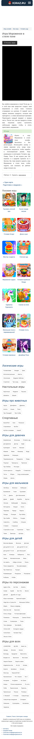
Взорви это (6, 657)
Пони (18, 409)
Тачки (21, 621)
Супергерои (13, 621)
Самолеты (6, 522)
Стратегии (6, 382)
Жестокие (25, 657)
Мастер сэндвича (9, 249)
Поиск (14, 716)
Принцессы (15, 463)
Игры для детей (12, 538)
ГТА (4, 495)
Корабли (19, 499)
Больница (17, 440)
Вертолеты (23, 654)
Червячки (6, 707)
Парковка (6, 510)
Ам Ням (15, 587)
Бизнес (21, 650)
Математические (15, 558)
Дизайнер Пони (24, 347)
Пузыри (17, 570)
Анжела (23, 587)
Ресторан (16, 466)
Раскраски (18, 573)
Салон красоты (7, 470)
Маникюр (20, 451)
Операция (15, 455)
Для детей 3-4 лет (8, 547)
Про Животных (7, 570)
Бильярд (6, 654)
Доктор (16, 444)
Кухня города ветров (24, 202)
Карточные (6, 391)
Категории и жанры (22, 716)
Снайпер (15, 522)
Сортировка (15, 703)
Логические (6, 378)
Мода (27, 451)
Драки (5, 499)
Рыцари (22, 518)
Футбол (16, 426)
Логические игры (12, 365)
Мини (24, 558)
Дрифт (12, 499)
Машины (23, 503)
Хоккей (19, 430)
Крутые (27, 499)
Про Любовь (7, 466)
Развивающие (7, 573)
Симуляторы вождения (10, 699)
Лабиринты (20, 554)
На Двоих (15, 680)
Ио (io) (18, 665)
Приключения (14, 688)
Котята (5, 409)
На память (6, 562)
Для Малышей (21, 550)
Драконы (22, 405)
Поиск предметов (8, 566)
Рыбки (13, 577)
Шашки (14, 395)
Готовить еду (27, 440)
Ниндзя (15, 507)
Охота (22, 507)
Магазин (21, 447)
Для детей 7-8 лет (8, 550)
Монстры (6, 673)
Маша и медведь (15, 606)
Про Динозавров (21, 566)
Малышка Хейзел (24, 602)
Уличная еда (24, 249)
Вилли (27, 591)
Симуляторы (25, 695)
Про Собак (18, 413)
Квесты (20, 374)
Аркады (5, 650)
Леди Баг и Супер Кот (9, 602)
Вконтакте (16, 657)
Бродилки (14, 654)
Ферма (5, 478)
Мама (13, 451)
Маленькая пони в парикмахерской (9, 323)
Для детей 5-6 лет (22, 547)
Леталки (5, 503)
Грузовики (23, 491)
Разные (16, 692)
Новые (5, 684)
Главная (8, 716)
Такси (28, 529)
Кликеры (11, 554)
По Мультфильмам (20, 613)
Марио (5, 606)
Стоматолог (27, 470)
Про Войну (22, 514)
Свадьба (18, 470)
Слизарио (23, 699)
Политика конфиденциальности (12, 732)
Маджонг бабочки (18, 378)
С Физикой (6, 695)
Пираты (21, 510)
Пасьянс (23, 391)
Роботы (15, 518)
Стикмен (6, 526)
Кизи (4, 554)
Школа (12, 478)
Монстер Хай (7, 610)
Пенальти (21, 422)
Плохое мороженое (16, 684)
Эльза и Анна (7, 636)
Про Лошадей (7, 413)
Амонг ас (23, 646)
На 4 (26, 676)
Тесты (5, 474)
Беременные (7, 440)
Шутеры (21, 533)
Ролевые (23, 692)
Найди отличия (17, 562)
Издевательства (8, 665)
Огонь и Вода (7, 613)
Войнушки (23, 488)
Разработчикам (7, 730)
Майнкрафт (14, 503)
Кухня (14, 447)
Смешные (6, 703)
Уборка (12, 474)
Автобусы (6, 488)
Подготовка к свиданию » (12, 185)
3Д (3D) (16, 646)
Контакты (6, 728)
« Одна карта (8, 182)
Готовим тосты (24, 322)
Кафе (22, 444)
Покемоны (6, 617)
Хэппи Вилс (6, 632)
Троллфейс (18, 625)
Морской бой (15, 673)
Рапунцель (16, 617)
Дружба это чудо (16, 594)
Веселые (18, 543)
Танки (5, 533)
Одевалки (6, 455)
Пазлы (26, 562)
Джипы (11, 495)
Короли (5, 669)
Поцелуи (6, 463)
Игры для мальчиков (15, 482)
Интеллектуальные (9, 374)
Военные (14, 488)
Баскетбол (6, 422)
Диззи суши (24, 226)
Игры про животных (14, 400)
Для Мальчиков (20, 495)
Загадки (16, 370)
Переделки (19, 459)
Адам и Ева (6, 587)
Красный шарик (21, 598)
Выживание (6, 491)
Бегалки (13, 650)
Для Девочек (7, 444)
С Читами (15, 695)
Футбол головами (8, 430)
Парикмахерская (8, 459)
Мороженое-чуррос (9, 272)
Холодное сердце (18, 629)
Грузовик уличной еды (9, 202)
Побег (5, 688)
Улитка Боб (6, 629)
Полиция (13, 514)
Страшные (15, 526)
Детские (26, 543)
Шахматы (6, 395)
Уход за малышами (23, 474)
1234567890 (7, 646)
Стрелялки (20, 529)
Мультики (17, 610)
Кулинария (6, 447)
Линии (5, 558)
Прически (24, 463)
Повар (28, 459)
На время (6, 680)
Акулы (5, 405)
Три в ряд (15, 382)
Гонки (15, 491)
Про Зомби (6, 518)
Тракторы (13, 533)
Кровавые (14, 669)
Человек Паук (17, 632)
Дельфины (13, 405)
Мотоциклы (6, 507)
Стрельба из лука (8, 529)
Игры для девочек (13, 435)
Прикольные (7, 692)
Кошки (12, 409)
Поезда (5, 514)
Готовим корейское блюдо (24, 273)
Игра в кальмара (8, 598)
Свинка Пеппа (26, 617)
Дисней (5, 594)
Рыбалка (6, 577)
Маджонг (15, 391)
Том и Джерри (7, 625)
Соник (5, 621)
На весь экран (9, 43)
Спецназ (23, 522)
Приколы (23, 688)
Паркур (14, 510)
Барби (12, 591)
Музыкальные (7, 676)
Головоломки (7, 370)
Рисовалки (27, 573)
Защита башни (7, 661)
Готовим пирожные (9, 347)
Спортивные (7, 426)
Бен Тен (19, 591)
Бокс (14, 422)
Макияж (5, 451)
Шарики (23, 382)
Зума (23, 370)
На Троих (23, 680)
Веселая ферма (8, 543)
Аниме (5, 591)
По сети (27, 684)
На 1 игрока (18, 676)
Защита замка (19, 661)
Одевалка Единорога (9, 298)
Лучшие (22, 669)
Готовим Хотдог (9, 226)
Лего (28, 554)
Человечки (25, 703)
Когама (25, 665)
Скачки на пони (24, 297)
